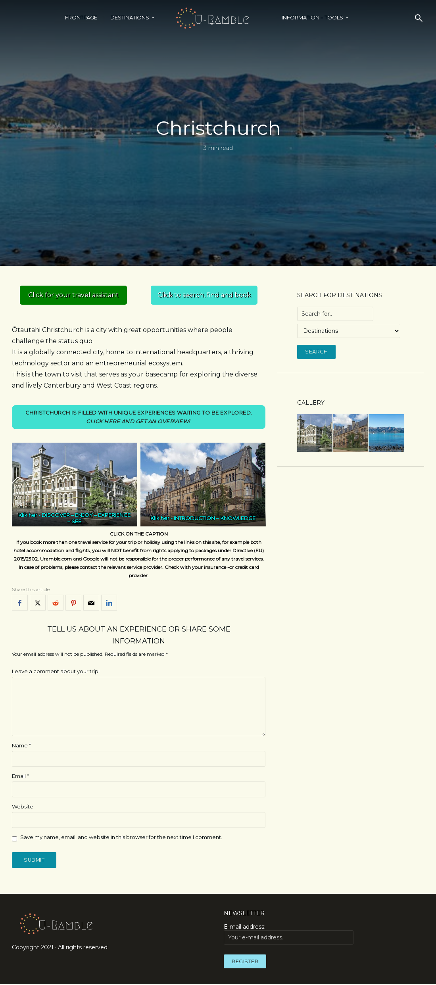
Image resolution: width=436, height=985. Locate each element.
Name (21, 746)
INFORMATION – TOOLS (312, 17)
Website (22, 806)
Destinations (129, 17)
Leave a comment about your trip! (56, 671)
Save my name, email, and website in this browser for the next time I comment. (121, 837)
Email (20, 776)
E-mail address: (288, 934)
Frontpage (81, 17)
